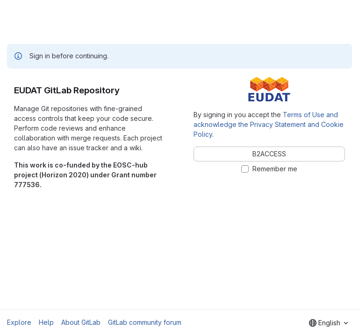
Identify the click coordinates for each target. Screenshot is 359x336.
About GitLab (81, 322)
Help (46, 322)
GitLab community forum (144, 322)
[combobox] (328, 323)
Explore (19, 322)
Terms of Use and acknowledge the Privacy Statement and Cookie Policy (269, 124)
